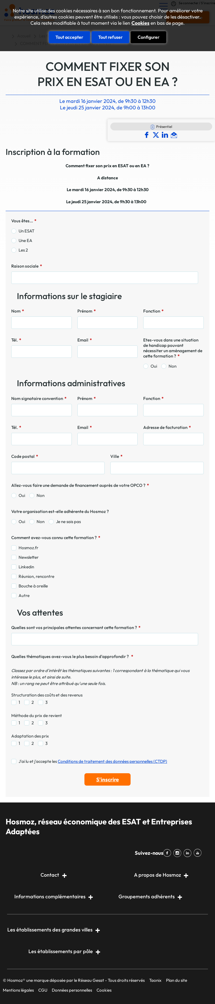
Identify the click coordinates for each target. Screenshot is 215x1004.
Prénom (86, 311)
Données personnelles (72, 990)
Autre (24, 595)
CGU (42, 990)
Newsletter (29, 557)
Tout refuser (110, 37)
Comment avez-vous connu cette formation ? (55, 537)
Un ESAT (26, 231)
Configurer (149, 37)
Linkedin (26, 566)
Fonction (153, 311)
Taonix (155, 980)
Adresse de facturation (167, 427)
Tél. (16, 340)
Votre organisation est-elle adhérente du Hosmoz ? (60, 511)
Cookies (140, 23)
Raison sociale (26, 266)
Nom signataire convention (38, 398)
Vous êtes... (23, 220)
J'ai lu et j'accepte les (93, 761)
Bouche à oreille (33, 586)
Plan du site (176, 980)
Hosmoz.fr (28, 547)
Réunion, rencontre (36, 576)
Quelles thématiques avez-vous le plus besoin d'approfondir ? (72, 656)
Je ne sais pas (68, 521)
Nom (17, 311)
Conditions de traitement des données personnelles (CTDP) (112, 761)
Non (172, 366)
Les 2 (23, 250)
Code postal (24, 456)
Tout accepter (69, 37)
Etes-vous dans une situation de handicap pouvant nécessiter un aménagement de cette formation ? (172, 348)
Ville (116, 456)
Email (84, 340)
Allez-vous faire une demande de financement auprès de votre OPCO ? (80, 485)
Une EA (25, 240)
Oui (154, 366)
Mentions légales (18, 990)
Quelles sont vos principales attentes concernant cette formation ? (75, 627)
